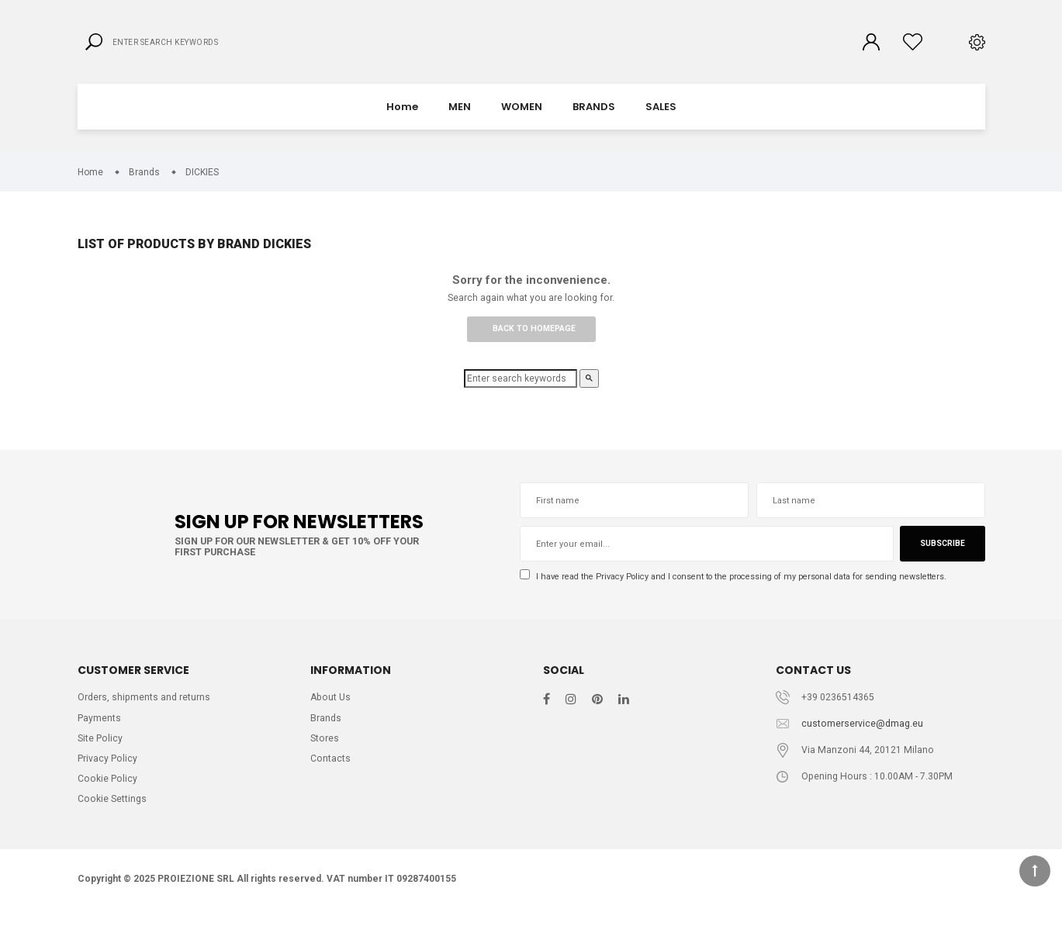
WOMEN (521, 119)
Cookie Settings (113, 821)
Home (402, 119)
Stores (325, 756)
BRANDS (594, 119)
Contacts (330, 778)
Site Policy (100, 756)
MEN (459, 119)
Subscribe (941, 560)
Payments (99, 735)
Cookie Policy (108, 799)
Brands (326, 735)
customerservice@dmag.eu (863, 741)
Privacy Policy (628, 591)
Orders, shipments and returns (145, 714)
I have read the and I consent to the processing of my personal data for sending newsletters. (748, 592)
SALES (660, 119)
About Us (331, 714)
